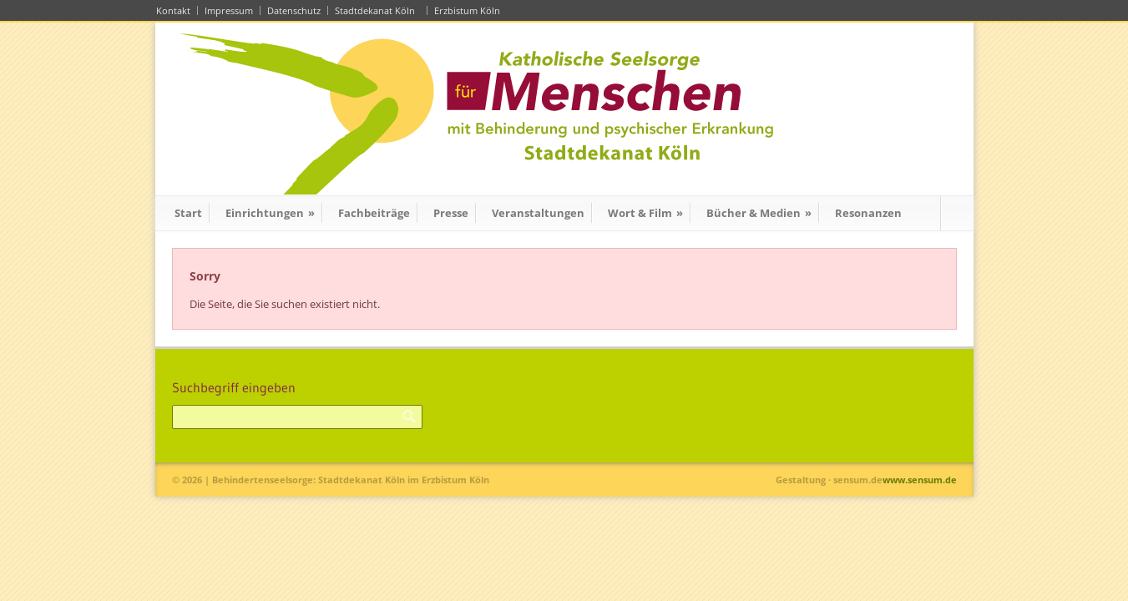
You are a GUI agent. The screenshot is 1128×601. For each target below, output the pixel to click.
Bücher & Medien (759, 212)
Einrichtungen (270, 212)
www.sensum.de (920, 479)
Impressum (229, 10)
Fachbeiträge (374, 212)
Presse (450, 212)
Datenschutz (294, 10)
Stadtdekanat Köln (377, 10)
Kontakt (173, 10)
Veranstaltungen (538, 212)
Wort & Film (645, 212)
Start (188, 212)
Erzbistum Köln (469, 10)
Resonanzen (868, 212)
